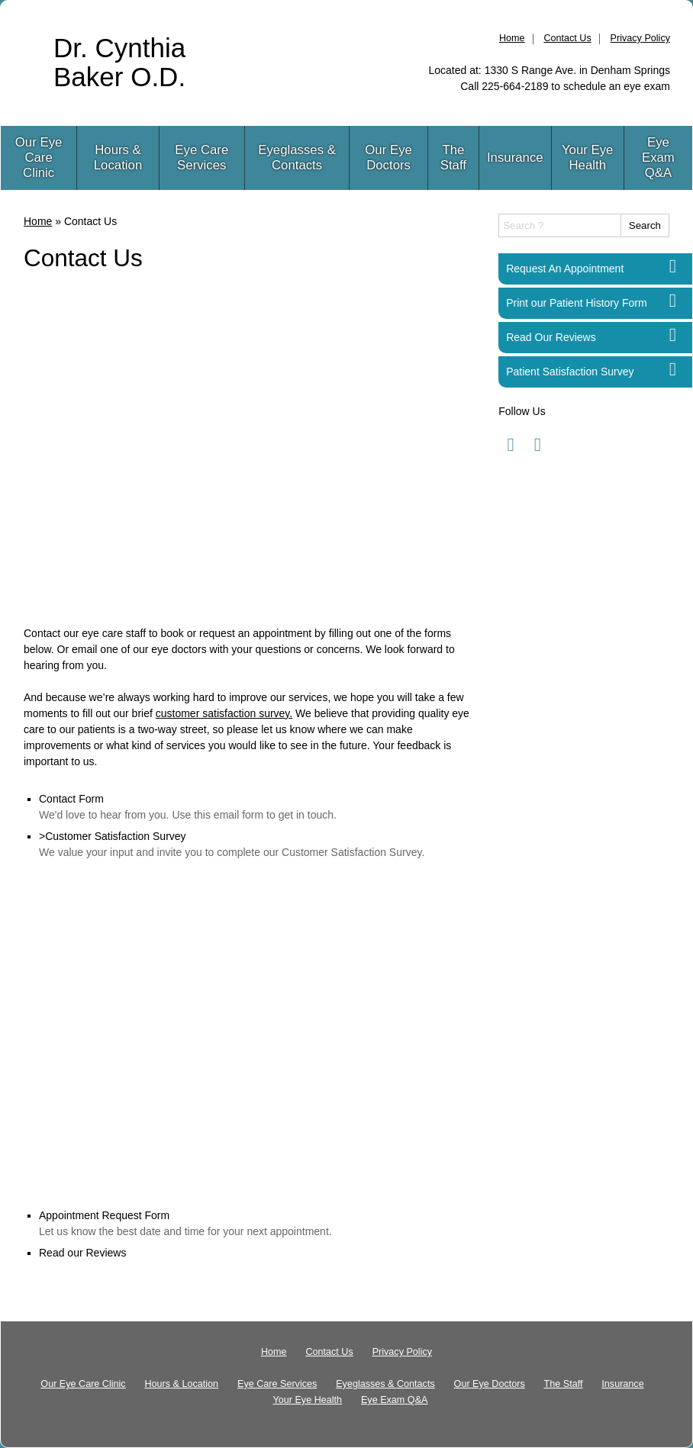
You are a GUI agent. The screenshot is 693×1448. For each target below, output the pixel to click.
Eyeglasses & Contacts (297, 157)
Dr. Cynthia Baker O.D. (119, 62)
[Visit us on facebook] (510, 444)
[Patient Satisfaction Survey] (672, 369)
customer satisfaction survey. (224, 713)
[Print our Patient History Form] (672, 301)
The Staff (453, 157)
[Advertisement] (249, 452)
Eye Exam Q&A (658, 157)
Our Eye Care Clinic (39, 157)
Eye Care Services (201, 157)
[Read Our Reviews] (672, 335)
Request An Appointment (565, 268)
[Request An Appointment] (672, 266)
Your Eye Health (588, 157)
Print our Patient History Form (576, 303)
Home (512, 38)
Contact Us (567, 38)
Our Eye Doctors (388, 157)
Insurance (515, 157)
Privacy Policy (640, 38)
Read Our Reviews (551, 337)
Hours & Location (118, 157)
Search (645, 225)
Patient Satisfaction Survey (569, 371)
